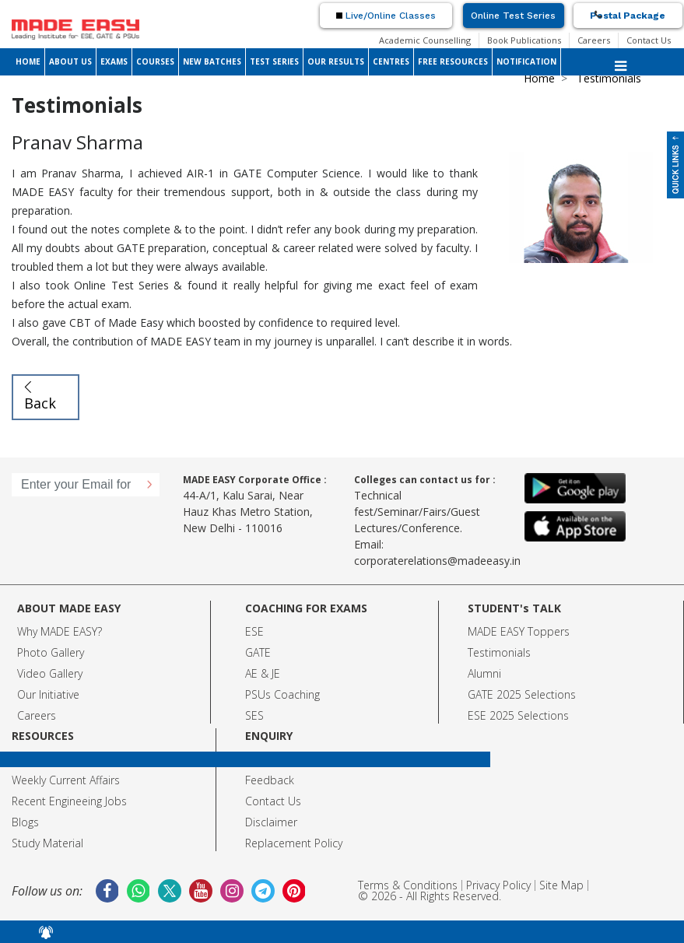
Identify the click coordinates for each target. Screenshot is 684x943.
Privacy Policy (498, 885)
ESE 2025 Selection (515, 715)
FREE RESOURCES (453, 61)
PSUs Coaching (282, 694)
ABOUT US (70, 61)
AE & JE (262, 673)
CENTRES (391, 61)
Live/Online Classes (386, 15)
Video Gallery (49, 673)
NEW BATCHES (212, 61)
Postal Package (627, 15)
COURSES (155, 61)
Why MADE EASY (57, 631)
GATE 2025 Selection (519, 694)
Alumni (484, 673)
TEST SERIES (274, 61)
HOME (28, 61)
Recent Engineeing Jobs (69, 801)
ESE (254, 631)
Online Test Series (513, 15)
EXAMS (114, 61)
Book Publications (524, 40)
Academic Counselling (425, 40)
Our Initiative (48, 694)
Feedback (269, 780)
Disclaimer (271, 822)
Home (539, 78)
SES (254, 715)
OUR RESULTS (335, 61)
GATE (258, 652)
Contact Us (648, 40)
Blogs (25, 822)
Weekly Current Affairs (66, 780)
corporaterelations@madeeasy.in (437, 560)
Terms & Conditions (408, 885)
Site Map (561, 885)
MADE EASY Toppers (519, 631)
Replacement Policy (293, 843)
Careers (593, 40)
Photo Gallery (50, 652)
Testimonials (499, 652)
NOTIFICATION (526, 61)
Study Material (47, 843)
